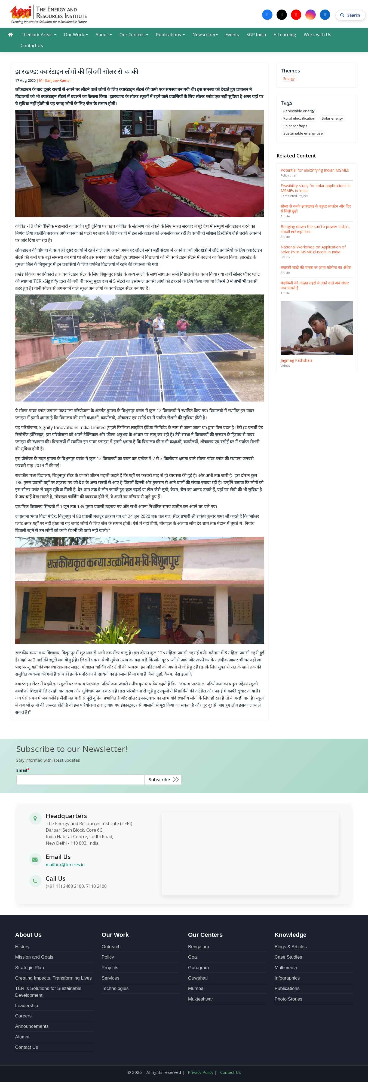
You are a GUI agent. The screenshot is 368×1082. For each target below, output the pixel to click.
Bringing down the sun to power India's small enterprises (315, 229)
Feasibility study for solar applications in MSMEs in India (316, 188)
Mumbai (196, 988)
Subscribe (159, 779)
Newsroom (205, 35)
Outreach (111, 946)
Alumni (22, 1036)
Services (110, 977)
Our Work (76, 35)
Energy (289, 78)
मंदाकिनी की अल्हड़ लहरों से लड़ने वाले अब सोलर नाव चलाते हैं (315, 285)
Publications (170, 35)
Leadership (26, 1005)
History (22, 946)
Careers (23, 1015)
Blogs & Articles (291, 946)
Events (232, 35)
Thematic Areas (38, 35)
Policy (108, 957)
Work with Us (317, 35)
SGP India (256, 35)
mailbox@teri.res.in (65, 865)
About (104, 35)
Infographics (287, 977)
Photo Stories (288, 998)
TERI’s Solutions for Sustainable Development (48, 992)
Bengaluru (198, 946)
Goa (192, 957)
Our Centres (133, 35)
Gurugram (198, 967)
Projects (110, 967)
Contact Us (32, 45)
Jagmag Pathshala (296, 360)
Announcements (32, 1026)
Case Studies (288, 957)
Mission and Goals (34, 957)
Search (350, 14)
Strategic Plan (29, 967)
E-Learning (285, 35)
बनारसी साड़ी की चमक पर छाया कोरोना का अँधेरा (316, 267)
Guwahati (198, 977)
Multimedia (286, 967)
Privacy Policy (200, 1072)
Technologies (115, 988)
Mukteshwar (200, 998)
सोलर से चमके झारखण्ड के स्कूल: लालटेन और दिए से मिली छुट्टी (316, 208)
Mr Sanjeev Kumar (55, 80)
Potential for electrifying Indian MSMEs (315, 170)
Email (21, 770)
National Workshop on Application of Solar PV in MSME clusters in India (313, 249)
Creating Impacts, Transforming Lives (53, 977)
